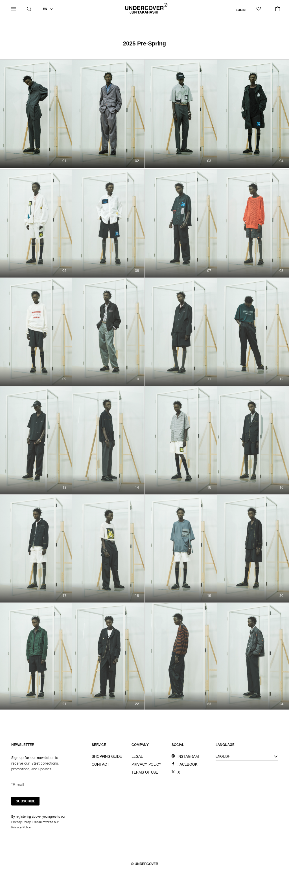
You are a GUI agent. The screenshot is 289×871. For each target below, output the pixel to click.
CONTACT (100, 764)
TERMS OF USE (145, 772)
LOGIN (241, 9)
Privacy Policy (21, 827)
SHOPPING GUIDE (107, 756)
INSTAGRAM (188, 756)
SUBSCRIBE (25, 801)
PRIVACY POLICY (146, 764)
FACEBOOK (188, 764)
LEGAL (137, 756)
